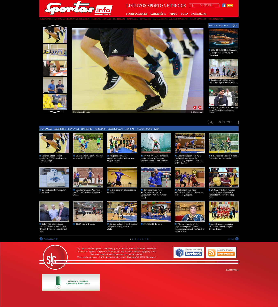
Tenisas (96, 18)
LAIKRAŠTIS (158, 13)
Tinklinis (145, 18)
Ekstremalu (115, 129)
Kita (156, 129)
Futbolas (59, 18)
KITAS (231, 239)
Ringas (107, 18)
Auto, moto (160, 18)
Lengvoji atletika (78, 18)
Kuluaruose (216, 18)
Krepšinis (45, 18)
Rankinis (132, 18)
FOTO (184, 13)
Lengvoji (73, 129)
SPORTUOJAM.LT (136, 13)
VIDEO (173, 13)
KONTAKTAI (198, 13)
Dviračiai (119, 18)
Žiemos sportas (178, 18)
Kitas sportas (198, 18)
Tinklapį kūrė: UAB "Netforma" (141, 257)
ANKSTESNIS (50, 239)
